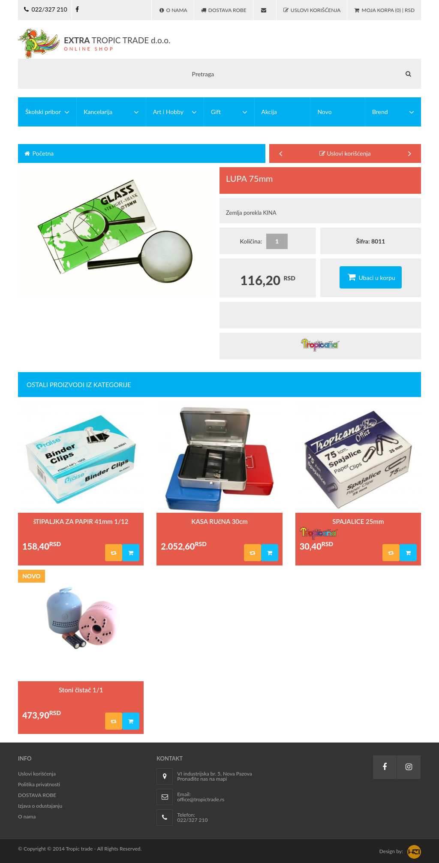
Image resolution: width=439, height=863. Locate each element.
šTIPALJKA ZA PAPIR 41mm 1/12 (81, 521)
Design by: (391, 851)
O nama (27, 816)
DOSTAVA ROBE (37, 795)
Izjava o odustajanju (40, 806)
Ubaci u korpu (370, 277)
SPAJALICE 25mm (358, 521)
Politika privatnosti (39, 784)
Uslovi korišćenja (345, 153)
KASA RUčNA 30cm (219, 521)
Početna (38, 153)
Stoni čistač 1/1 (81, 690)
